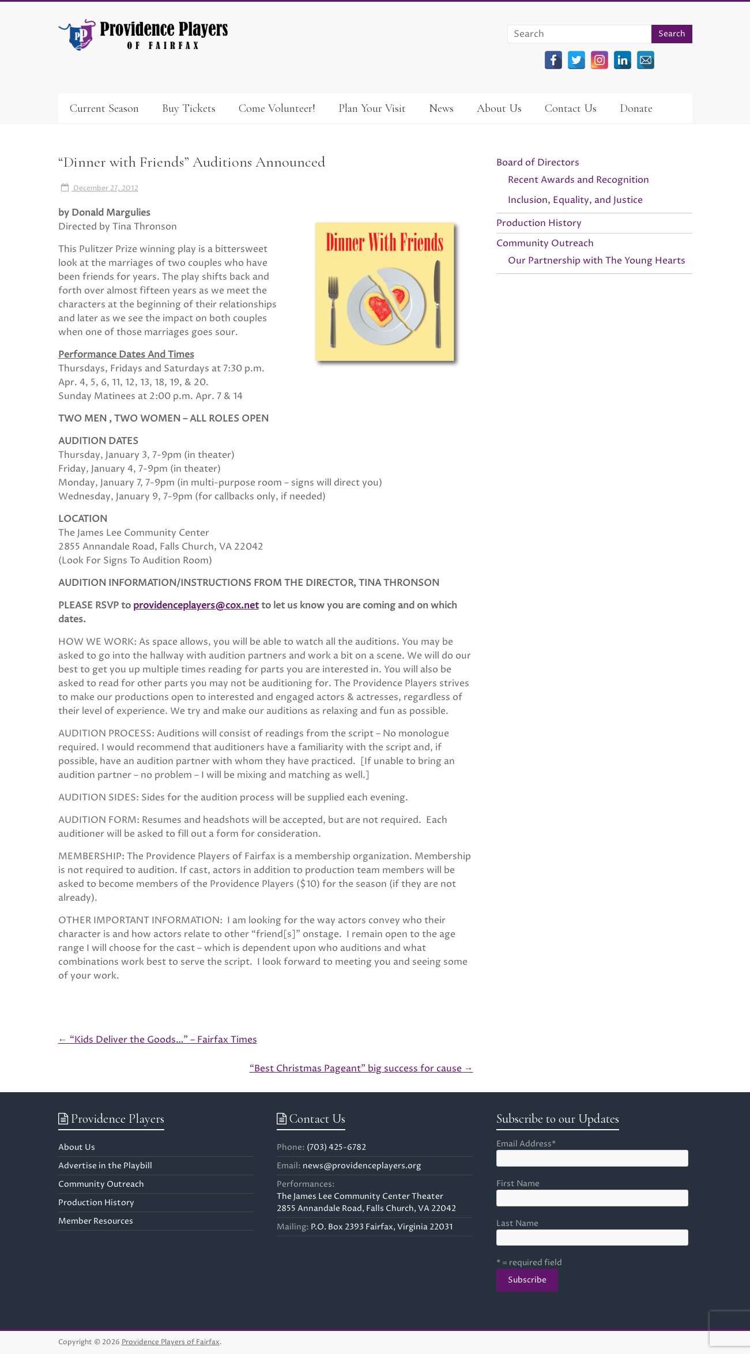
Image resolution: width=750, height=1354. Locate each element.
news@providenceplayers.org (362, 1165)
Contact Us (571, 108)
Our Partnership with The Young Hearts (596, 260)
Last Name (517, 1223)
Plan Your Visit (372, 108)
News (441, 108)
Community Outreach (545, 243)
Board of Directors (537, 162)
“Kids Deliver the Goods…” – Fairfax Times (157, 1039)
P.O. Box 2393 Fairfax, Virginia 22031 (382, 1226)
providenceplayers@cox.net (196, 605)
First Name (518, 1183)
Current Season (104, 108)
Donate (636, 108)
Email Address (526, 1143)
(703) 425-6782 (336, 1147)
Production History (539, 223)
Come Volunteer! (277, 108)
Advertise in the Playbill (105, 1165)
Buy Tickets (189, 108)
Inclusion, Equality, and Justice (575, 200)
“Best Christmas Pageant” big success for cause (361, 1068)
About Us (499, 108)
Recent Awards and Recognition (578, 180)
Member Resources (95, 1221)
